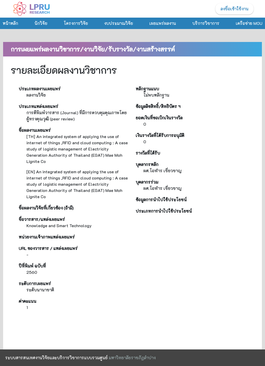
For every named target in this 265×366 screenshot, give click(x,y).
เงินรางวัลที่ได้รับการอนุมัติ (160, 135)
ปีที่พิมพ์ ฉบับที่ (32, 266)
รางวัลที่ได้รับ (148, 153)
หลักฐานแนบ (147, 88)
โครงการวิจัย (76, 23)
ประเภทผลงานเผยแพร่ (40, 88)
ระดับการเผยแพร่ (35, 283)
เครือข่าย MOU (249, 23)
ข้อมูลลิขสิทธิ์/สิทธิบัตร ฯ (158, 106)
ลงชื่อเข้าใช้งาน (234, 8)
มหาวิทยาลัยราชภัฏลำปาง (132, 357)
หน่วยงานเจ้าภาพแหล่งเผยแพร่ (47, 237)
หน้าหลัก (10, 23)
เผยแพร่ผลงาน (162, 23)
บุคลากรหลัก (147, 164)
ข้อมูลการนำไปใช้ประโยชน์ (161, 199)
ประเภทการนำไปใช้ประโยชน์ (164, 211)
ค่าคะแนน (27, 301)
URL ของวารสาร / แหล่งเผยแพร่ (48, 248)
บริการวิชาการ (205, 23)
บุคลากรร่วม (147, 182)
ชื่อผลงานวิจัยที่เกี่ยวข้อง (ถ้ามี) (46, 208)
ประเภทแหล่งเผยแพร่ (38, 106)
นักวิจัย (40, 23)
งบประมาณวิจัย (118, 23)
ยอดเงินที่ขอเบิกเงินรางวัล (159, 117)
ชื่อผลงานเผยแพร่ (35, 130)
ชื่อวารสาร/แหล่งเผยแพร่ (42, 219)
